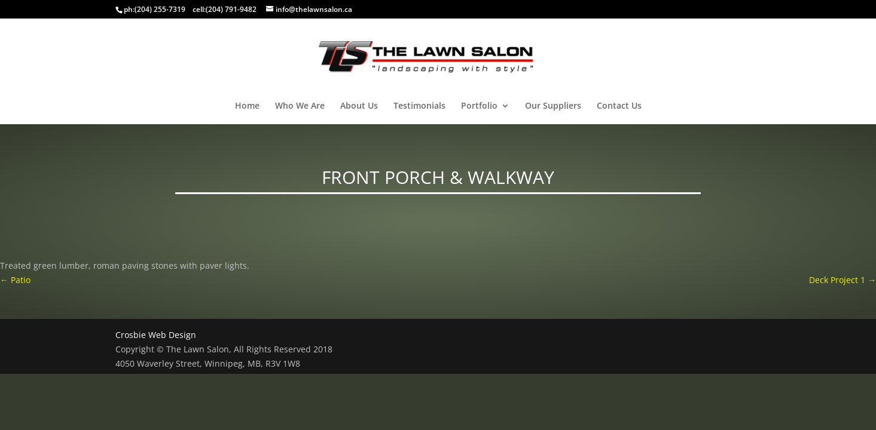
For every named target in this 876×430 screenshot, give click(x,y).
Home (247, 106)
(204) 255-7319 (160, 9)
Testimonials (419, 106)
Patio (15, 279)
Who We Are (300, 106)
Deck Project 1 (842, 279)
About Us (359, 106)
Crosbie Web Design (155, 334)
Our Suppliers (553, 106)
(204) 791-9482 (231, 9)
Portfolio (479, 106)
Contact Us (619, 106)
